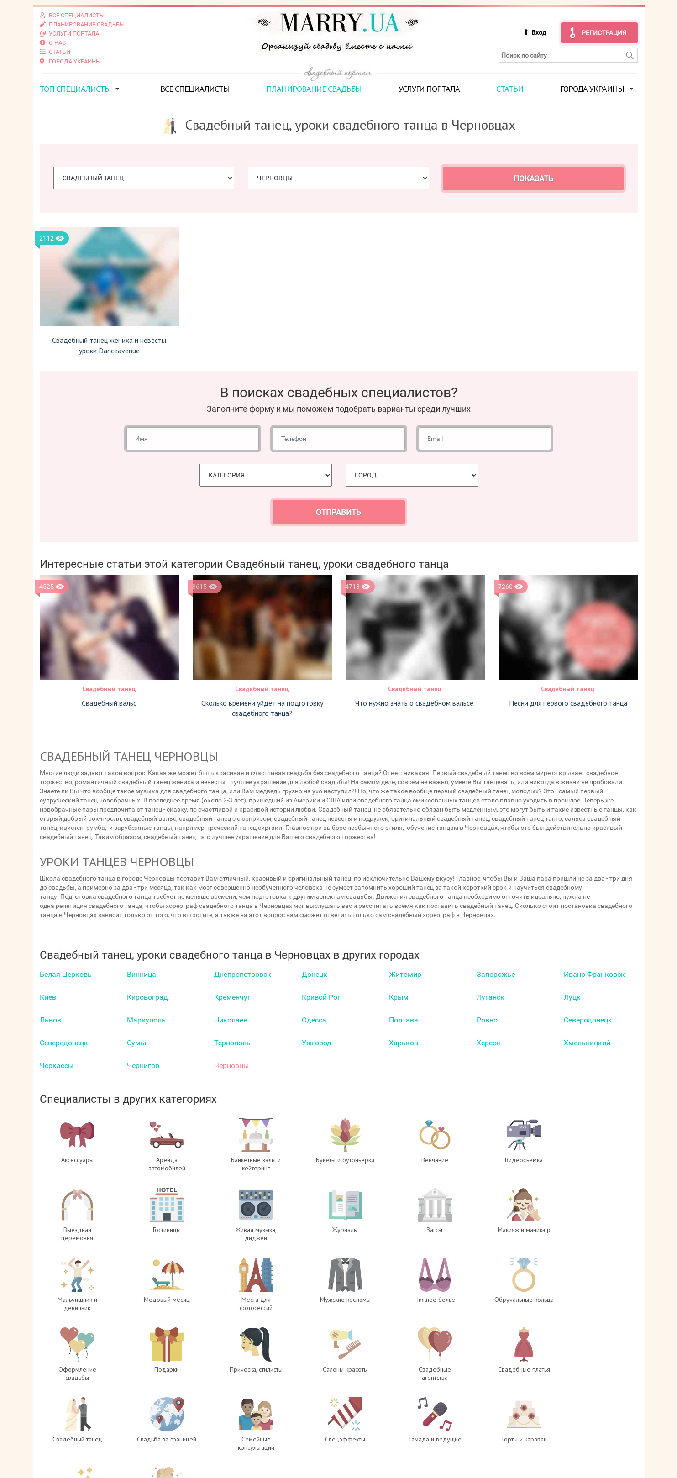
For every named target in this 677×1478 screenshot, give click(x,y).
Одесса (314, 1020)
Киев (48, 997)
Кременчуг (232, 997)
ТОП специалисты (75, 88)
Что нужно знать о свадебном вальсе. (415, 702)
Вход (538, 32)
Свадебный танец (109, 688)
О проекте (210, 1421)
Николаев (230, 1020)
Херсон (489, 1042)
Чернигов (143, 1065)
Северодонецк (588, 1020)
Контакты (209, 1457)
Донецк (314, 974)
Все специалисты (195, 88)
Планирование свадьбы (314, 88)
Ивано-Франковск (594, 974)
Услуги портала (429, 88)
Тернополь (232, 1042)
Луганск (490, 997)
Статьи (509, 88)
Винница (141, 974)
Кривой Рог (321, 997)
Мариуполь (146, 1020)
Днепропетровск (242, 974)
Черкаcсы (56, 1065)
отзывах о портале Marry (582, 1430)
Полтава (403, 1020)
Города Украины (592, 88)
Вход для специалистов (235, 1430)
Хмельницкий (587, 1042)
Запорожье (496, 974)
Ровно (487, 1020)
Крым (399, 997)
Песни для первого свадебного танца (568, 702)
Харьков (403, 1042)
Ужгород (316, 1042)
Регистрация (604, 33)
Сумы (136, 1042)
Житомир (405, 974)
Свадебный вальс (109, 702)
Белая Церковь (66, 974)
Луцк (572, 997)
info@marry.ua (387, 1457)
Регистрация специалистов (241, 1439)
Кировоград (147, 997)
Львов (50, 1020)
